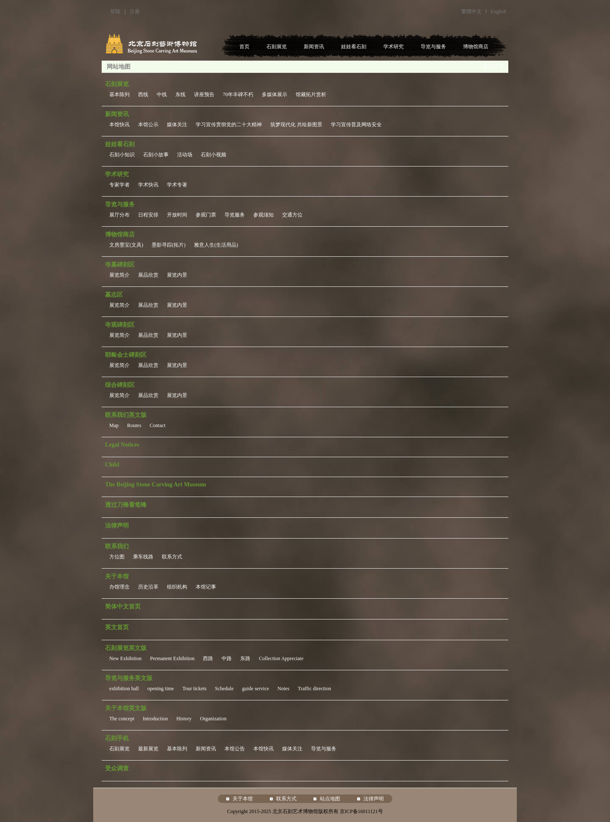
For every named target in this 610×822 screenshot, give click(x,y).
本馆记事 (206, 587)
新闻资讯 (314, 47)
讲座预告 (204, 94)
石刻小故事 (156, 155)
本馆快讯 (119, 125)
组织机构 (177, 587)
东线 (180, 94)
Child (112, 464)
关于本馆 (117, 576)
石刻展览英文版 (126, 648)
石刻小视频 (213, 155)
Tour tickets (195, 688)
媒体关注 (177, 125)
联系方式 (172, 557)
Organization (213, 719)
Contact (157, 425)
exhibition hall (124, 688)
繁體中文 (471, 11)
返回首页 (493, 66)
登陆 (115, 11)
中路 (227, 658)
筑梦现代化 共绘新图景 (296, 125)
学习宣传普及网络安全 (356, 125)
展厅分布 (119, 215)
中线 (162, 94)
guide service (255, 688)
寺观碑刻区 (120, 325)
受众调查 (117, 768)
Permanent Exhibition (172, 658)
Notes (283, 688)
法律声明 (117, 525)
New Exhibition (125, 658)
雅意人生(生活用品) (216, 245)
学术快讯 (148, 185)
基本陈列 (119, 94)
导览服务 (235, 215)
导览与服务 (433, 47)
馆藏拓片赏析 (311, 94)
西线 (143, 94)
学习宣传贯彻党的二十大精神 (229, 125)
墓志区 (114, 295)
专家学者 (119, 185)
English (498, 11)
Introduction (155, 719)
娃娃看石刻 (353, 47)
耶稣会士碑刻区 (126, 355)
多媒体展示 (274, 94)
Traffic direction (314, 688)
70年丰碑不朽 (238, 94)
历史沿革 (148, 587)
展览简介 (119, 275)
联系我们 (117, 546)
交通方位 (292, 215)
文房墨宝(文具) (126, 245)
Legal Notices (122, 445)
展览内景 (177, 275)
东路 (245, 658)
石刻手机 (117, 738)
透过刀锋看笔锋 (126, 505)
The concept (121, 719)
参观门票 (206, 215)
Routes (134, 425)
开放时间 (177, 215)
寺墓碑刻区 (120, 264)
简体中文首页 (123, 606)
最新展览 (148, 749)
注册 (135, 11)
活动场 (184, 155)
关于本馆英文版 (126, 708)
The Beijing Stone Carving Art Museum (155, 484)
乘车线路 (143, 557)
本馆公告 (235, 749)
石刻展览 (276, 47)
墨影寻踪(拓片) (169, 245)
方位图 (117, 557)
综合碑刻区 (120, 385)
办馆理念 (119, 587)
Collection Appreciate (281, 658)
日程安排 (148, 215)
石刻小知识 (122, 155)
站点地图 (330, 799)
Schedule (224, 688)
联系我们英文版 (126, 415)
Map (114, 425)
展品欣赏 (148, 275)
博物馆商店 (475, 47)
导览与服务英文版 (128, 678)
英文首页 (117, 627)
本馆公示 (148, 125)
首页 (244, 47)
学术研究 (393, 47)
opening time (160, 688)
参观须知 (263, 215)
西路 (208, 658)
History (183, 719)
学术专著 (177, 185)
